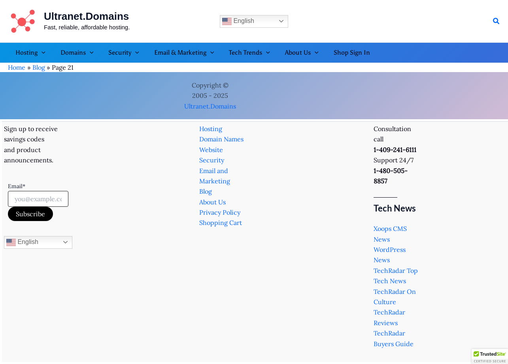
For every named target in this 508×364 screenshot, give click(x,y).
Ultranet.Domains (86, 16)
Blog (205, 191)
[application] (40, 53)
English (238, 21)
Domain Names (221, 139)
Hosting (210, 129)
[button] (496, 21)
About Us (212, 202)
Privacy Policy (219, 212)
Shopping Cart (220, 223)
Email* (16, 186)
